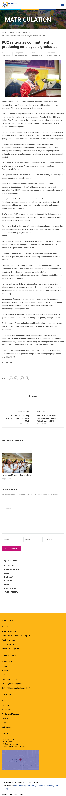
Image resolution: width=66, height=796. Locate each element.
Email (6, 573)
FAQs (4, 723)
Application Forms (8, 640)
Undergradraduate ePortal (11, 675)
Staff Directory (11, 592)
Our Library (6, 705)
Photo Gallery (10, 588)
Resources (8, 584)
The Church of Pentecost (10, 714)
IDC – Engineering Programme (12, 684)
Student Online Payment (10, 649)
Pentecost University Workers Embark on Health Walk (17, 418)
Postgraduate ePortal (9, 679)
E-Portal (8, 581)
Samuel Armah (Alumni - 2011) (25, 786)
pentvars (6, 55)
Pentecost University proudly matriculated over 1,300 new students (17, 475)
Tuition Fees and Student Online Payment (16, 636)
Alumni (4, 701)
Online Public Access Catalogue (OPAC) (16, 688)
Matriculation (21, 55)
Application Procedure (10, 627)
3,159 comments (53, 55)
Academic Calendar (9, 631)
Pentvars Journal (8, 718)
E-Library (8, 577)
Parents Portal (7, 662)
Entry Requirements (9, 644)
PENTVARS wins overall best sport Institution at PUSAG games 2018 (47, 418)
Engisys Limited (18, 794)
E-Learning (9, 566)
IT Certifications (11, 569)
